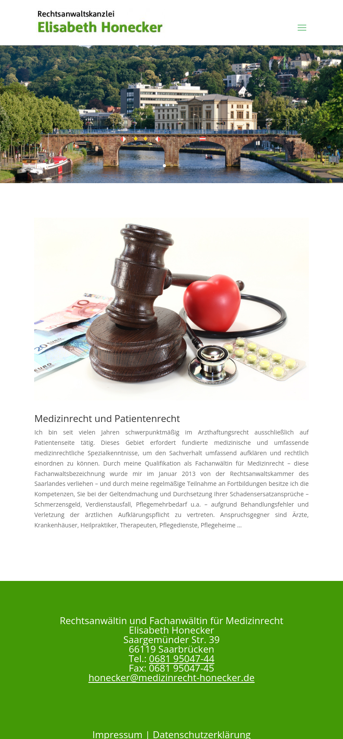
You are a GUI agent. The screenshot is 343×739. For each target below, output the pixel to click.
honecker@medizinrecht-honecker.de (172, 677)
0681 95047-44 (181, 658)
